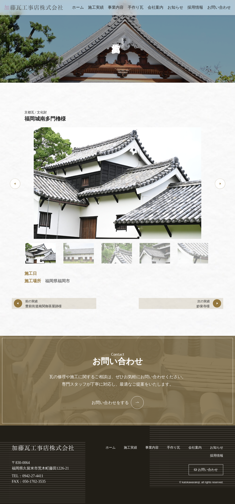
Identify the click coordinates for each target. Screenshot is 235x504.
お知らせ (175, 7)
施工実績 (96, 7)
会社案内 (155, 7)
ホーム (78, 7)
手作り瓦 (135, 7)
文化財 (42, 112)
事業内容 (116, 7)
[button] (220, 184)
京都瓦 (29, 112)
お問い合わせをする (118, 402)
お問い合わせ (219, 7)
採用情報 (195, 7)
